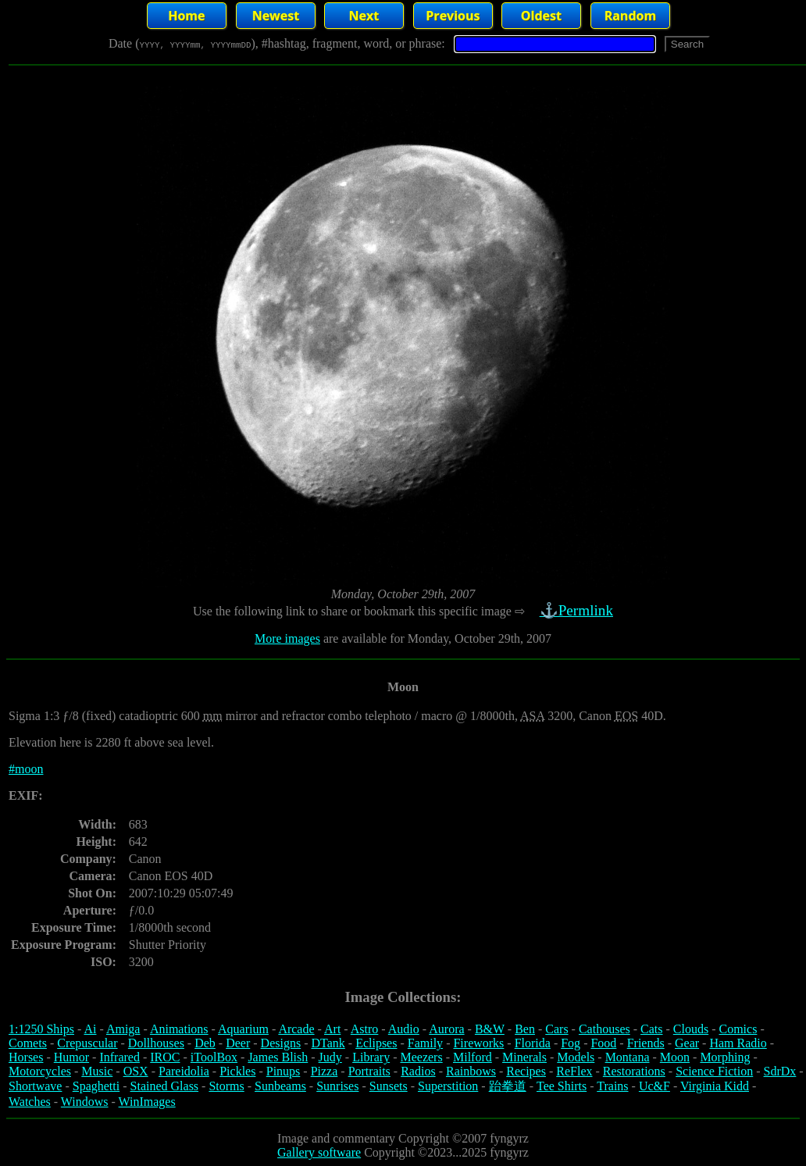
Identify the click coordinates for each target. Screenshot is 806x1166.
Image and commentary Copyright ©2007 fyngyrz (403, 1138)
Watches (30, 1101)
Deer (238, 1043)
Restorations (634, 1071)
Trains (612, 1086)
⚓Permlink (578, 610)
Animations (179, 1029)
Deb (205, 1043)
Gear (687, 1043)
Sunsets (388, 1086)
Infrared (119, 1057)
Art (332, 1029)
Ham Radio (737, 1043)
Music (96, 1071)
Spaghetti (96, 1086)
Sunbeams (280, 1086)
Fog (570, 1043)
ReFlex (574, 1071)
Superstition (448, 1086)
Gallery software (319, 1152)
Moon (675, 1057)
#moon (26, 769)
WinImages (147, 1101)
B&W (490, 1029)
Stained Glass (164, 1086)
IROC (165, 1057)
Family (425, 1043)
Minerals (524, 1057)
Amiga (123, 1029)
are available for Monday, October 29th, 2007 (435, 638)
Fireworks (478, 1043)
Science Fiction (714, 1071)
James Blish (278, 1057)
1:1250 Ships (41, 1029)
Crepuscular (87, 1043)
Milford (472, 1057)
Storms (226, 1086)
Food (603, 1043)
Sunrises (337, 1086)
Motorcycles (40, 1071)
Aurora (446, 1029)
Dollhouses (156, 1043)
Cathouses (604, 1029)
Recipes (526, 1071)
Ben (525, 1029)
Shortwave (35, 1086)
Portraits (369, 1071)
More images (287, 638)
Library (371, 1057)
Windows (85, 1101)
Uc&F (654, 1086)
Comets (28, 1043)
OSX (135, 1071)
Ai (90, 1029)
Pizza (324, 1071)
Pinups (283, 1071)
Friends (646, 1043)
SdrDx (780, 1071)
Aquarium (243, 1029)
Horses (26, 1057)
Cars (556, 1029)
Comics (738, 1029)
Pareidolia (184, 1071)
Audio (403, 1029)
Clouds (690, 1029)
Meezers (421, 1057)
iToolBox (214, 1057)
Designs (281, 1043)
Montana (627, 1057)
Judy (330, 1057)
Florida (533, 1043)
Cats (651, 1029)
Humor (71, 1057)
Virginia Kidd (714, 1086)
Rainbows (471, 1071)
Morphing (725, 1057)
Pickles (237, 1071)
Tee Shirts (562, 1086)
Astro (365, 1029)
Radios (418, 1071)
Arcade (296, 1029)
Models (575, 1057)
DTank (327, 1043)
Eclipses (376, 1043)
